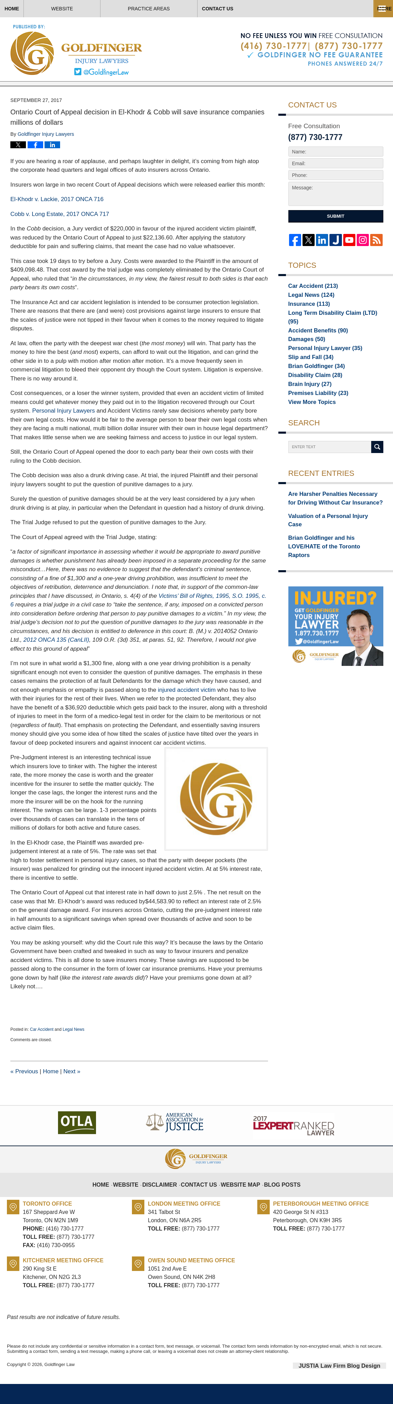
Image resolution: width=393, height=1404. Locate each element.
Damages (304, 355)
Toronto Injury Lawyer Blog (76, 50)
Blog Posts (276, 1200)
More (378, 8)
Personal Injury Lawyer (319, 364)
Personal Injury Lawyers (63, 432)
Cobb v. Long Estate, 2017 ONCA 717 (59, 235)
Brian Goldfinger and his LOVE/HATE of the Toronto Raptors (333, 550)
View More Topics (308, 422)
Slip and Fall (307, 374)
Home (34, 8)
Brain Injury (306, 403)
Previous (24, 1092)
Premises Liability (313, 413)
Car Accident (42, 1050)
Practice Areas (194, 8)
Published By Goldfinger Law (312, 49)
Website (107, 8)
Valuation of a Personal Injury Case (328, 534)
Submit (335, 237)
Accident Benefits (313, 345)
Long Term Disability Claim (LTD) (331, 335)
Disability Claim (311, 393)
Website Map (238, 1200)
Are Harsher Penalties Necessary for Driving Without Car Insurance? (330, 518)
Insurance (306, 326)
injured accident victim (186, 711)
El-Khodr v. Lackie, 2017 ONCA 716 (57, 220)
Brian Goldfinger (312, 384)
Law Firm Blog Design (353, 1386)
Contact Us (285, 8)
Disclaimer (166, 1200)
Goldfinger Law (60, 1385)
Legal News (73, 1050)
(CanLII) (56, 661)
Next (71, 1092)
